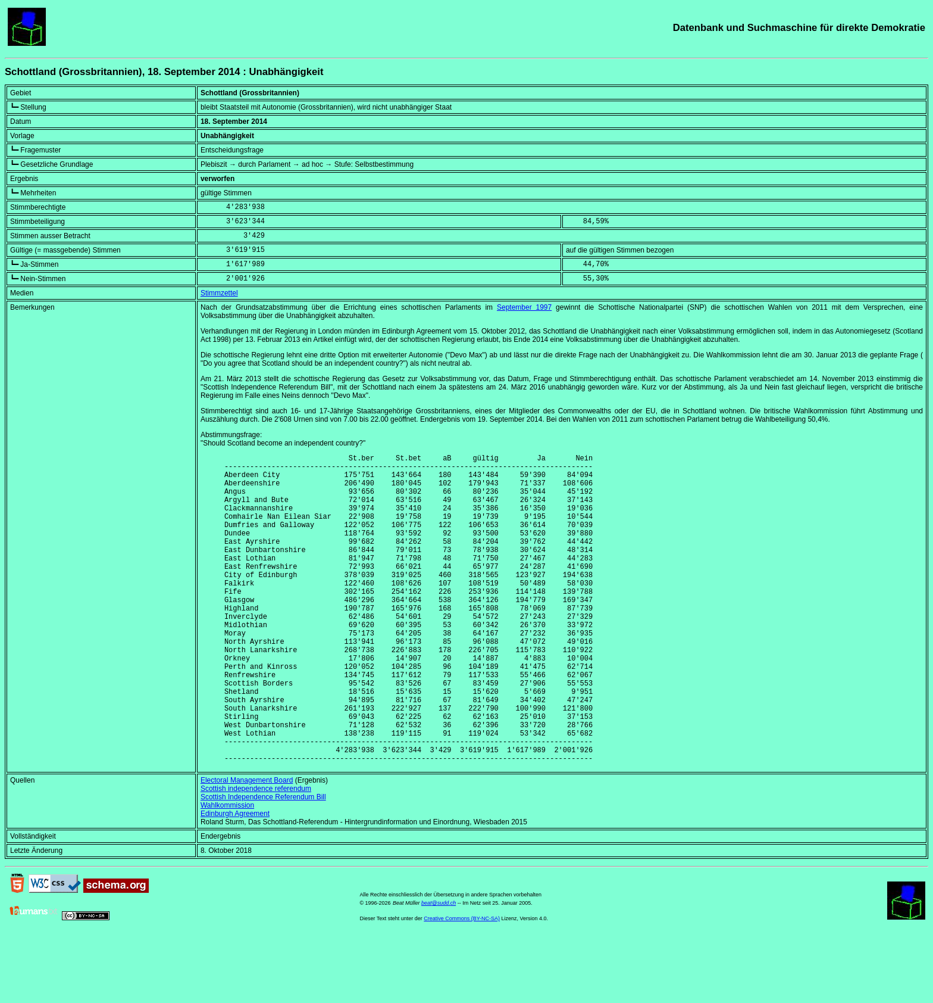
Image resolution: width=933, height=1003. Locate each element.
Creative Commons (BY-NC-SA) (462, 985)
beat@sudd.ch (438, 969)
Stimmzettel (219, 293)
